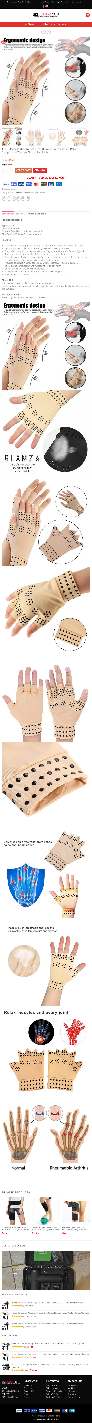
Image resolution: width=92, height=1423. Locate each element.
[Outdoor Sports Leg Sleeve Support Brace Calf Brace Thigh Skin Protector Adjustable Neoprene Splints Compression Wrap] (46, 1211)
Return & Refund (53, 1394)
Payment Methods (54, 1391)
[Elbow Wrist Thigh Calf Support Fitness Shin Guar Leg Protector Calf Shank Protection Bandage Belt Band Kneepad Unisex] (76, 1211)
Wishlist (71, 1388)
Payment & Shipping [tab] (37, 214)
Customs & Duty (53, 1397)
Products (28, 1388)
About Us (28, 1385)
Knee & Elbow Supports (20, 193)
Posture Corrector (38, 193)
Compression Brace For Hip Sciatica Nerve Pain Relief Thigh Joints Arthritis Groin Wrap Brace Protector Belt (15, 1229)
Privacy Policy (74, 1397)
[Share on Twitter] (14, 198)
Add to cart (23, 170)
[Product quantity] (7, 170)
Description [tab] (8, 214)
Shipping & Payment (60, 2)
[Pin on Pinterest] (23, 198)
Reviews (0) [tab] (20, 214)
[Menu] (3, 15)
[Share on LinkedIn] (28, 198)
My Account (73, 1385)
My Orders (72, 1391)
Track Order (45, 2)
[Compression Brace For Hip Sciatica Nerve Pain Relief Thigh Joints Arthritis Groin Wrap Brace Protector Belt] (16, 1211)
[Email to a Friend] (18, 198)
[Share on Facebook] (9, 198)
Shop (36, 2)
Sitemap (27, 1397)
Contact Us (29, 1391)
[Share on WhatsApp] (4, 198)
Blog (26, 1394)
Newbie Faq (51, 1385)
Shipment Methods (54, 1388)
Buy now (40, 170)
